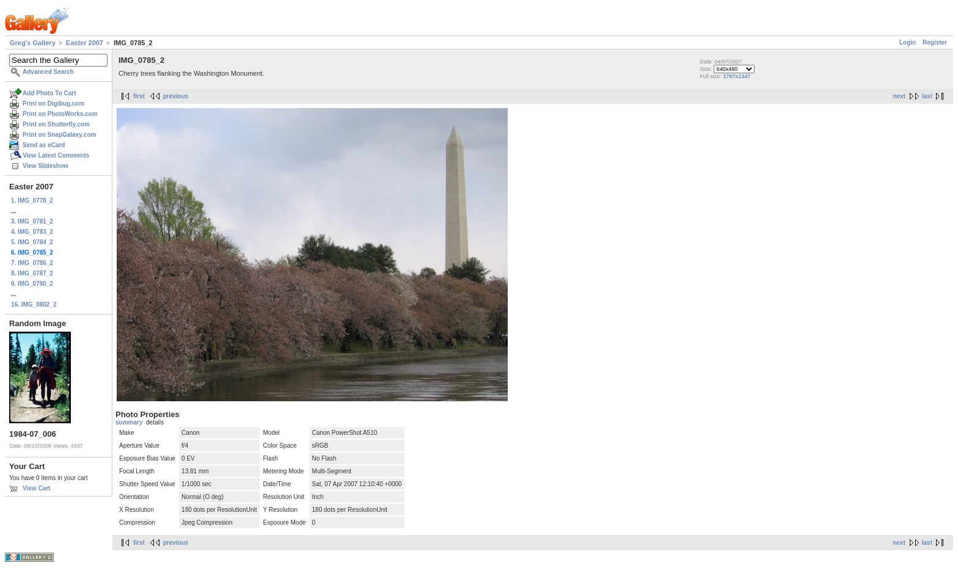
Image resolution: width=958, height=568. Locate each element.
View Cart (36, 488)
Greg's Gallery (33, 42)
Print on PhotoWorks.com (60, 114)
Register (935, 42)
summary (128, 422)
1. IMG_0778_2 (32, 200)
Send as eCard (44, 145)
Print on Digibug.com (53, 103)
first (139, 96)
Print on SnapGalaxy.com (59, 134)
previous (176, 96)
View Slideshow (45, 165)
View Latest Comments (56, 155)
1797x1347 (736, 76)
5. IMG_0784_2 (32, 242)
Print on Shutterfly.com (56, 124)
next (899, 96)
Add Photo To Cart (49, 93)
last (927, 96)
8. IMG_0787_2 (32, 273)
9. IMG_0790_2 (32, 283)
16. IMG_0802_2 (34, 304)
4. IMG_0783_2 (32, 231)
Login (907, 42)
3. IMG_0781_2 (32, 221)
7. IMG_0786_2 (32, 263)
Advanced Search (48, 71)
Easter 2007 (84, 42)
